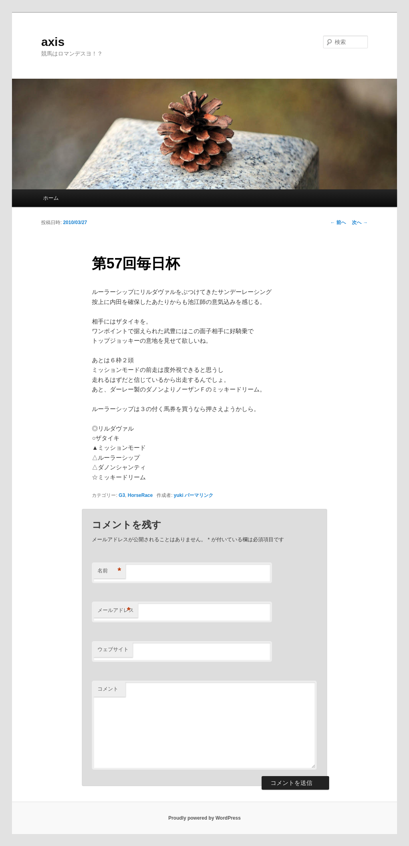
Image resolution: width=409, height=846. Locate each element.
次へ (359, 222)
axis (52, 41)
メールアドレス (115, 610)
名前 (109, 571)
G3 (122, 495)
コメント (107, 689)
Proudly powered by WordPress (204, 818)
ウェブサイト (113, 649)
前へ (338, 222)
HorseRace (140, 495)
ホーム (51, 198)
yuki (178, 495)
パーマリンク (199, 495)
